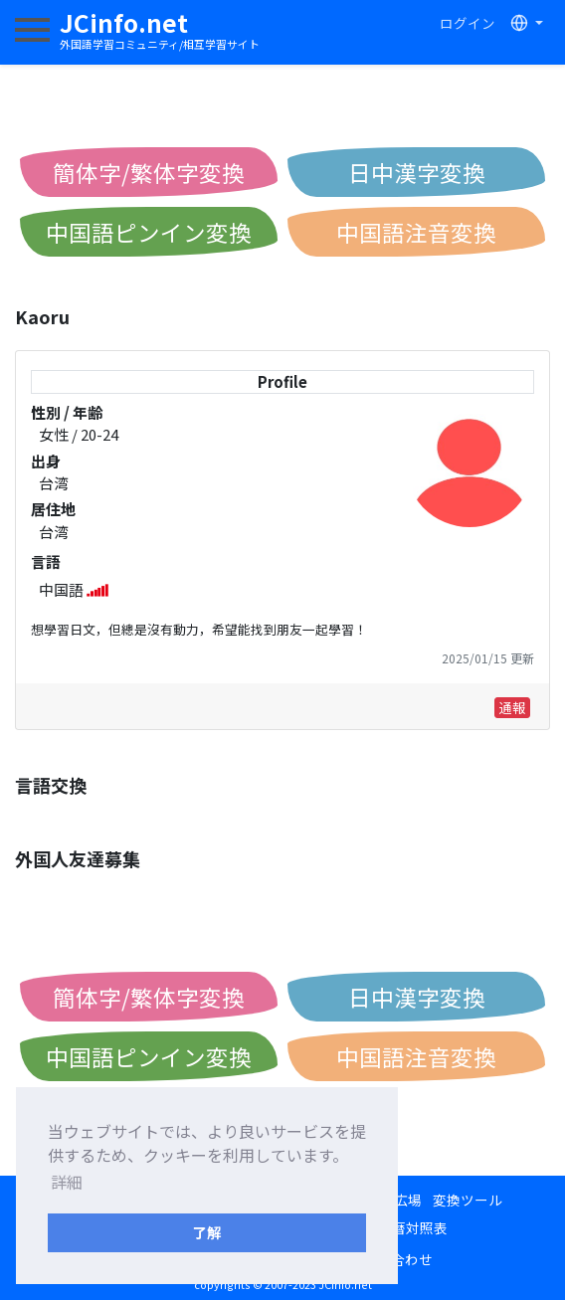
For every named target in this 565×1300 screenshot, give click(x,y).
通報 (512, 707)
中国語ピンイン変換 (149, 232)
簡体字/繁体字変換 (149, 172)
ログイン (467, 23)
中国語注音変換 (416, 232)
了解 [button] (207, 1231)
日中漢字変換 (416, 172)
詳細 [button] (67, 1182)
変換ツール (467, 1199)
